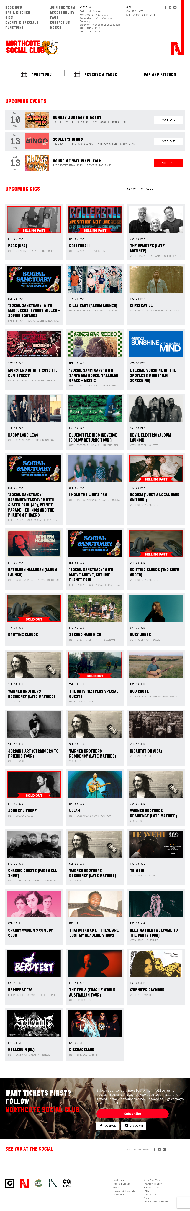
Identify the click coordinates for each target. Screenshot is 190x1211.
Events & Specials (22, 22)
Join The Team (62, 7)
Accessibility (62, 12)
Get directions (90, 31)
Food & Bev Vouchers (156, 1201)
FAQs (54, 17)
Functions (14, 27)
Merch (56, 27)
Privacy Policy (153, 1183)
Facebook (108, 1126)
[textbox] (156, 188)
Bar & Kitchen (17, 12)
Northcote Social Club (32, 47)
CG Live (67, 1183)
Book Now (13, 7)
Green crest (38, 1183)
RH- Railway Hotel (53, 1183)
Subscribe (132, 1114)
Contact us (60, 22)
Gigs (9, 17)
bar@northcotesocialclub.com (100, 24)
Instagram (134, 1126)
